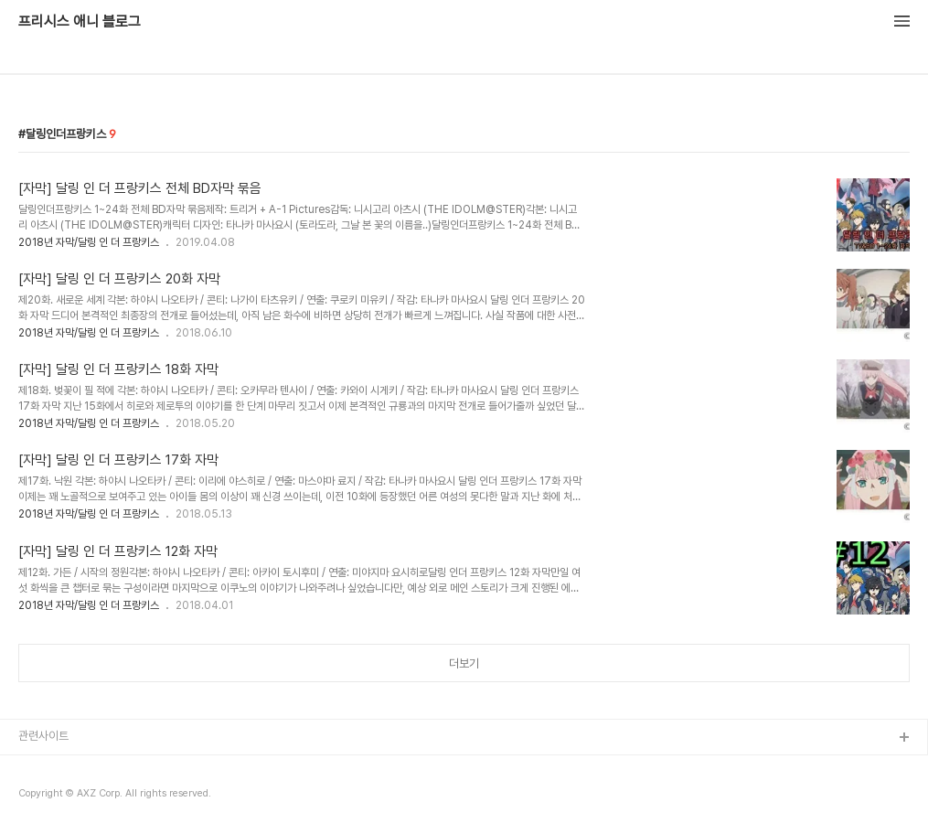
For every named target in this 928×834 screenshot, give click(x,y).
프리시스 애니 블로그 (79, 22)
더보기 (464, 663)
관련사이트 (43, 736)
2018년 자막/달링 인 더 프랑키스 (88, 242)
